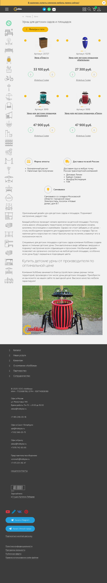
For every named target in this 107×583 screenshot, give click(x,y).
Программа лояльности (15, 550)
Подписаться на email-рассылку (19, 536)
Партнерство (19, 371)
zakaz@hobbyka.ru (18, 409)
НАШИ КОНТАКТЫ (19, 471)
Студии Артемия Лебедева (23, 497)
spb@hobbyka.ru (18, 428)
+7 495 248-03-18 (18, 417)
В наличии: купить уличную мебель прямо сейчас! (53, 3)
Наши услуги (19, 355)
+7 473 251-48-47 (18, 463)
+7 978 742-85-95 (18, 447)
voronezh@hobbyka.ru (20, 459)
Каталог (17, 350)
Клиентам (18, 360)
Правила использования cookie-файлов (22, 557)
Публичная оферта (13, 554)
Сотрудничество (21, 376)
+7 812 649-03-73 (18, 432)
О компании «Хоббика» (25, 365)
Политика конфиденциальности (19, 546)
